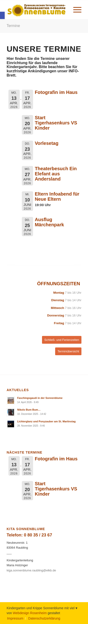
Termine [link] (13, 26)
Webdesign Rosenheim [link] (30, 613)
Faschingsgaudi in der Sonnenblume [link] (39, 398)
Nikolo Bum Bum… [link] (29, 409)
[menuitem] (75, 9)
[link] (2, 15)
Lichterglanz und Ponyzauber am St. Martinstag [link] (46, 421)
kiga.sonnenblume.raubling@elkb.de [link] (31, 570)
